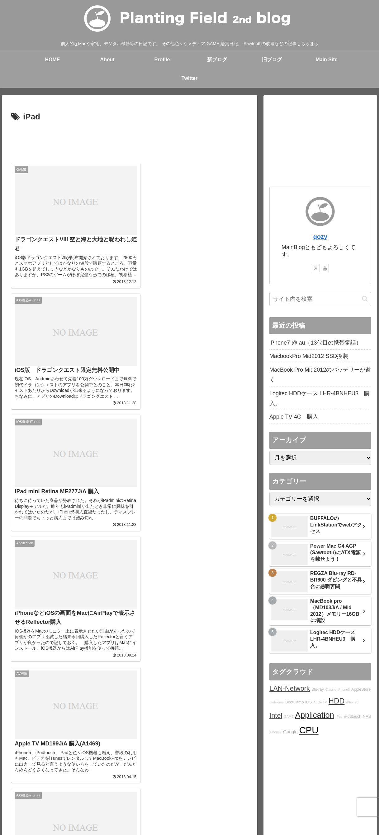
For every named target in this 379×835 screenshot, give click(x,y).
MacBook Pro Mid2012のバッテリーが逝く (320, 375)
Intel (275, 715)
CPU (309, 730)
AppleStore (361, 689)
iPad (339, 716)
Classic (330, 689)
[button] (364, 298)
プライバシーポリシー (327, 800)
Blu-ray (317, 689)
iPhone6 (352, 702)
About (78, 800)
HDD (336, 701)
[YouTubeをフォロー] (325, 268)
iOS (308, 702)
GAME (288, 716)
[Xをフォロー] (316, 268)
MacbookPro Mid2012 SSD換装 (308, 356)
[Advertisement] (129, 141)
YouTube (290, 800)
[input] (320, 299)
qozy (320, 236)
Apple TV (320, 702)
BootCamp (294, 702)
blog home (56, 800)
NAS (367, 716)
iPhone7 (275, 732)
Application (314, 715)
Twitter (268, 800)
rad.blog (143, 800)
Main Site (30, 800)
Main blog (119, 800)
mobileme (276, 702)
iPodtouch (352, 716)
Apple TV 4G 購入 (293, 417)
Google (290, 731)
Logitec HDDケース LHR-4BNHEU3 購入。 (319, 398)
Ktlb (252, 800)
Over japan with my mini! (181, 800)
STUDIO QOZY (226, 800)
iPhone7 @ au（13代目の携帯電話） (315, 343)
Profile (97, 800)
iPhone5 (344, 689)
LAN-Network (289, 688)
